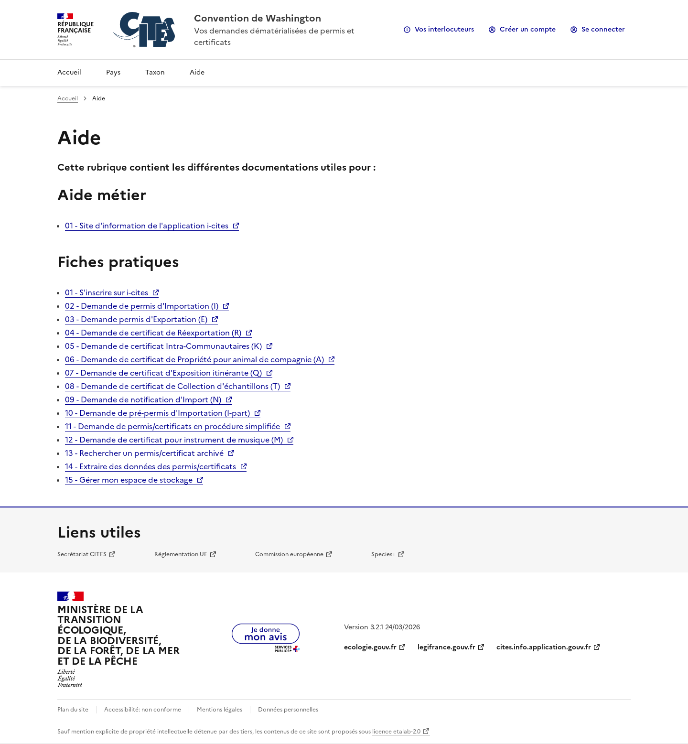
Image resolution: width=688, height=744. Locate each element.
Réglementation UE (180, 554)
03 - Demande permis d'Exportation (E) (136, 319)
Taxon (155, 72)
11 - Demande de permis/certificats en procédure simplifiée (172, 426)
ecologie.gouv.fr (370, 647)
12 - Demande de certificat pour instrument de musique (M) (174, 439)
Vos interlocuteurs (444, 29)
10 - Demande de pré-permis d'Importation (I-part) (157, 413)
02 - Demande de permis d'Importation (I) (141, 306)
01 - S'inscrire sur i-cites (106, 292)
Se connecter (603, 29)
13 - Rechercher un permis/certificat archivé (144, 453)
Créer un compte (528, 29)
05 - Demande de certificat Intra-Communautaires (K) (163, 346)
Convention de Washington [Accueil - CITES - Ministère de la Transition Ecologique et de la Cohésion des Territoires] (257, 18)
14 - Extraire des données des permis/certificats (150, 466)
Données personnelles (288, 709)
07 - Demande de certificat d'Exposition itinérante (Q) (163, 372)
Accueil (69, 72)
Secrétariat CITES (82, 554)
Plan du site (72, 709)
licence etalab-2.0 (396, 731)
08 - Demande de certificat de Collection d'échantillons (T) (172, 386)
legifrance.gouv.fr (446, 647)
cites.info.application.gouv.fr (543, 647)
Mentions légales (219, 709)
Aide (197, 72)
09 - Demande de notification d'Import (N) (143, 399)
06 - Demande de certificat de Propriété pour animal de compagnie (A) (194, 359)
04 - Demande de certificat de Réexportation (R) (153, 332)
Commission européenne (289, 554)
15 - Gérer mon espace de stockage (129, 479)
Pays (113, 72)
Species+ (383, 554)
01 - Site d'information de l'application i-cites (146, 225)
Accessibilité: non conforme (142, 709)
